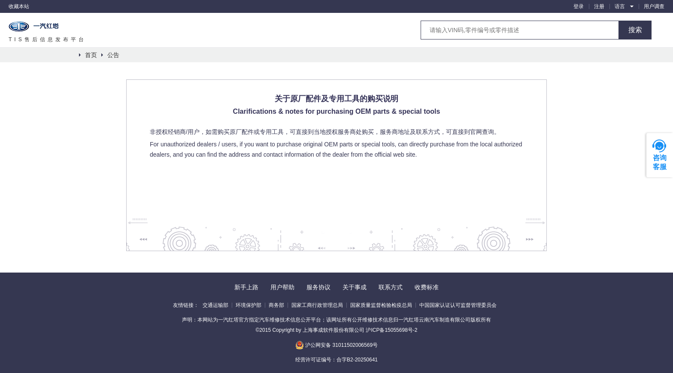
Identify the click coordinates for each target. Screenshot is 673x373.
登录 (578, 6)
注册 (599, 6)
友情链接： (186, 305)
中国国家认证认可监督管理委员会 (458, 305)
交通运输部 (215, 305)
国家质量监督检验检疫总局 (381, 305)
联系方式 (391, 287)
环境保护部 (248, 305)
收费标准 (427, 287)
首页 (91, 55)
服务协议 (318, 287)
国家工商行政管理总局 (317, 305)
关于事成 (355, 287)
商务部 (276, 305)
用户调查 (654, 6)
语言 (620, 6)
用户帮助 (282, 287)
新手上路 (246, 287)
